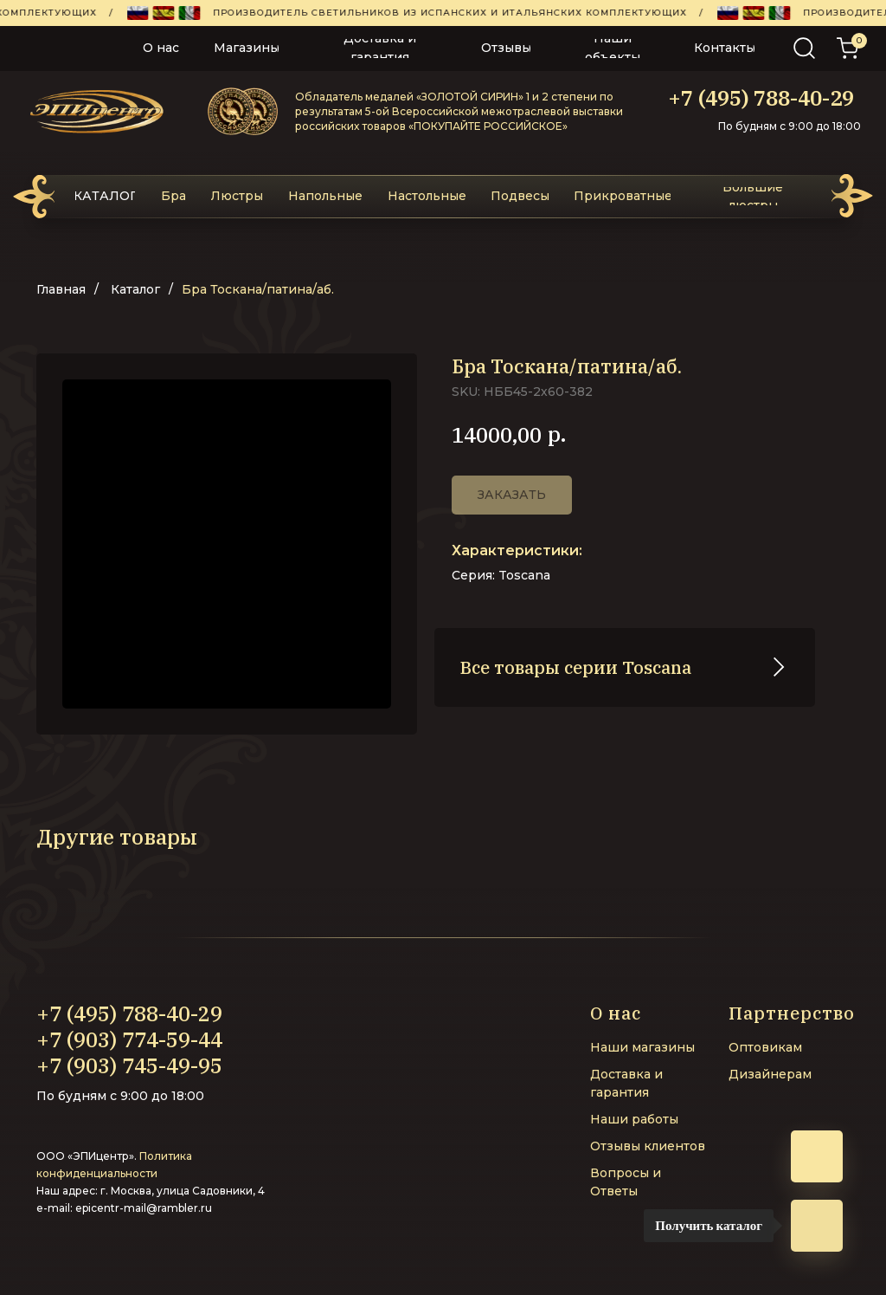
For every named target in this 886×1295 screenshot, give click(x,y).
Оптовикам (765, 1047)
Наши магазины (642, 1047)
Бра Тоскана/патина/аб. (258, 289)
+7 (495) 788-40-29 (761, 98)
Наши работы (634, 1119)
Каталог (135, 289)
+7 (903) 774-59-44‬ (129, 1039)
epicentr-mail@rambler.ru (143, 1207)
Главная (61, 289)
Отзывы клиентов (647, 1146)
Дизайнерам (770, 1074)
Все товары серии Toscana (575, 667)
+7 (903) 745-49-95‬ (129, 1065)
